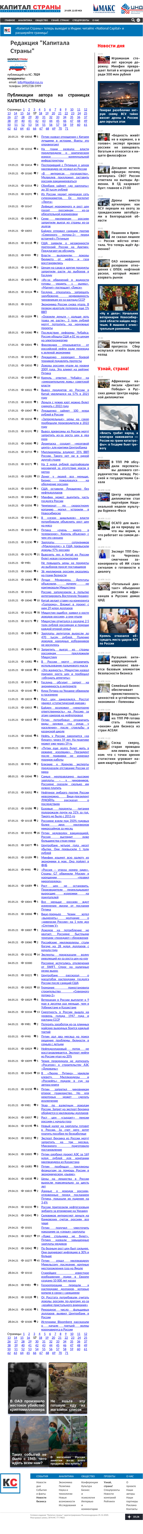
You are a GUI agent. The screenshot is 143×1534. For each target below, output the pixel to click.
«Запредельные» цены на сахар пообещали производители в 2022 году (65, 422)
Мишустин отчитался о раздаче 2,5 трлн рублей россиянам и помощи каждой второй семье (65, 624)
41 (30, 120)
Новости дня (111, 46)
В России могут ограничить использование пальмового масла (65, 663)
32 (50, 116)
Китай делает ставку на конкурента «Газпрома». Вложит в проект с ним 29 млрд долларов (65, 603)
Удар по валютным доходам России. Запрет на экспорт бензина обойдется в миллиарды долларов (65, 1108)
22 (66, 113)
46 (64, 120)
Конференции (89, 1481)
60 (78, 124)
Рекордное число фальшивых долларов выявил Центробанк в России (65, 1312)
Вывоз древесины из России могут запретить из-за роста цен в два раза (65, 434)
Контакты (132, 1508)
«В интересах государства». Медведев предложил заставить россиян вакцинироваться (65, 176)
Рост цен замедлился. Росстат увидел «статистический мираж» (65, 700)
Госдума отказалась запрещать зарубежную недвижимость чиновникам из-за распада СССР (65, 295)
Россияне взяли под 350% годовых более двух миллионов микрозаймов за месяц (65, 824)
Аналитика (25, 20)
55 (43, 124)
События (42, 1475)
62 (9, 128)
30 (36, 116)
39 (16, 120)
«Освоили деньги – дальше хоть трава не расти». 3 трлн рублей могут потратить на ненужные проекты (65, 321)
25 (85, 113)
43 (43, 120)
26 (9, 116)
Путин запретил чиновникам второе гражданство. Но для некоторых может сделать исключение (65, 1094)
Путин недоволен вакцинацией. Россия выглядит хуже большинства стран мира (65, 836)
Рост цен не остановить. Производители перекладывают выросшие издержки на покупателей (65, 891)
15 (21, 113)
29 (30, 116)
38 (9, 120)
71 (66, 128)
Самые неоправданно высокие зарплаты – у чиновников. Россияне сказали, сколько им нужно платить (65, 781)
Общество (41, 20)
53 (30, 124)
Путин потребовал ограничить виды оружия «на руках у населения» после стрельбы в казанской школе (65, 725)
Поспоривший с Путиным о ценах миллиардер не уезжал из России (65, 166)
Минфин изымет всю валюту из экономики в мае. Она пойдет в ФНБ (65, 860)
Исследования (67, 1504)
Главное (10, 20)
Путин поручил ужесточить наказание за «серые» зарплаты (65, 1229)
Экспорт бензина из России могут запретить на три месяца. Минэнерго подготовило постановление (65, 1143)
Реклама (131, 1504)
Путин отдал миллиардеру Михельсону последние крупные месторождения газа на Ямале (65, 1264)
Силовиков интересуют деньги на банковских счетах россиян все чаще (65, 1218)
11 (78, 109)
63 (15, 128)
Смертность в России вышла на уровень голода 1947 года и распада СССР (65, 1015)
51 (16, 124)
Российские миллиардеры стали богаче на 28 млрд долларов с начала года (65, 945)
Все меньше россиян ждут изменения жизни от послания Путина (65, 905)
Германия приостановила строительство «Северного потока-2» (65, 990)
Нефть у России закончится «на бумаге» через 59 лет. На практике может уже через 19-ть (65, 739)
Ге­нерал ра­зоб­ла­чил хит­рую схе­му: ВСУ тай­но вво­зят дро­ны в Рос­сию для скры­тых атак (119, 115)
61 (85, 124)
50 (9, 124)
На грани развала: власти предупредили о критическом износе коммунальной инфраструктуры (65, 154)
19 (46, 113)
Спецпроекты (81, 20)
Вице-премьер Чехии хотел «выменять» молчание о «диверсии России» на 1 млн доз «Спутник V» (65, 919)
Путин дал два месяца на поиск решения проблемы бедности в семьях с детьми (65, 1039)
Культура (86, 1485)
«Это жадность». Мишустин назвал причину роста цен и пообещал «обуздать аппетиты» (65, 673)
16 (28, 113)
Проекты (109, 1475)
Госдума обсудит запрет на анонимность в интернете (65, 683)
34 (64, 116)
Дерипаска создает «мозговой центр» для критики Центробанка (65, 445)
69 (53, 128)
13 (9, 113)
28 (23, 116)
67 (41, 128)
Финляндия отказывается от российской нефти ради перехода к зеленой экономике (65, 348)
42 (36, 120)
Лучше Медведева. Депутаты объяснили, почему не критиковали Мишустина (65, 583)
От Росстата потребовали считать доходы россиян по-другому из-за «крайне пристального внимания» (65, 1300)
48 (78, 120)
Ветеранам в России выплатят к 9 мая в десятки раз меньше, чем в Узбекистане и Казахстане (65, 1003)
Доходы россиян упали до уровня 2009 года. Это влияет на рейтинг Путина (65, 368)
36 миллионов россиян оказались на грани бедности (65, 572)
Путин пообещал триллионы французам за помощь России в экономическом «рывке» (65, 1169)
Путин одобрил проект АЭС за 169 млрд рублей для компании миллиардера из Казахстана (65, 1157)
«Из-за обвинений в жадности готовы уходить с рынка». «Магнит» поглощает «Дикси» (65, 283)
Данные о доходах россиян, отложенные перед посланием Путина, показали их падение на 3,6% (65, 1196)
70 (60, 128)
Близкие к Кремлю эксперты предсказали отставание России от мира (65, 767)
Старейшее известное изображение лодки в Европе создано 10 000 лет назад (65, 1276)
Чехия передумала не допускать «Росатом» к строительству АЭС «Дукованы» (65, 1064)
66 (34, 128)
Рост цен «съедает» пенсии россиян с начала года (65, 1119)
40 (23, 120)
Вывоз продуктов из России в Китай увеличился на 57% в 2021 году (65, 393)
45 (57, 120)
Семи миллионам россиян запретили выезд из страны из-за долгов (65, 222)
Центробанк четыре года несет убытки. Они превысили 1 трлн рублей (65, 848)
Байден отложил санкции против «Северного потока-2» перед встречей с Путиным (65, 234)
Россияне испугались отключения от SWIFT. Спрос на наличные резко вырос (65, 966)
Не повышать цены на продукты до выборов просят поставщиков (65, 564)
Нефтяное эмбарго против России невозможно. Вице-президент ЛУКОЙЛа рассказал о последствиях (65, 797)
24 (79, 113)
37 (85, 116)
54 (36, 124)
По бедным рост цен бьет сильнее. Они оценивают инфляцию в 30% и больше (65, 1251)
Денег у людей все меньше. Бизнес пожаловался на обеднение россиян (65, 479)
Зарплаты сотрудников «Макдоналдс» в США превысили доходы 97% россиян (65, 545)
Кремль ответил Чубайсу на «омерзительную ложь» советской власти (65, 381)
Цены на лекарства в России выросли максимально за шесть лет (65, 1182)
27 (16, 116)
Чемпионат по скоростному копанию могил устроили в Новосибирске (65, 508)
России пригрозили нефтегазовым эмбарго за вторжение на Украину (65, 1208)
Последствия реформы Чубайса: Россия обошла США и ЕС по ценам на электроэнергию (65, 336)
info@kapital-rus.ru (30, 82)
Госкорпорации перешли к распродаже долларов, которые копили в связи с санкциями (65, 1288)
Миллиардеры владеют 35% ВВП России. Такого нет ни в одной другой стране (65, 455)
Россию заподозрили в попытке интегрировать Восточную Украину (65, 593)
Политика (64, 1485)
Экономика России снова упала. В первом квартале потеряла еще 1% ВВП (65, 307)
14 (15, 113)
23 (72, 113)
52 (23, 124)
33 (57, 116)
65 (28, 128)
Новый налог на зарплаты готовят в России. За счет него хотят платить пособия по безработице (65, 1129)
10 (71, 109)
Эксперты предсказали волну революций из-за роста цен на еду (65, 956)
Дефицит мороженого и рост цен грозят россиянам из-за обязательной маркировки (65, 209)
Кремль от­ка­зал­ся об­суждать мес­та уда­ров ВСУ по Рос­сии (119, 639)
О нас (95, 20)
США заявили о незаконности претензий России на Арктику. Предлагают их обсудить (65, 246)
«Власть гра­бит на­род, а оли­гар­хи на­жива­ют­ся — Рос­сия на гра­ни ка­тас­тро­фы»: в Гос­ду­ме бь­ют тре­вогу (119, 440)
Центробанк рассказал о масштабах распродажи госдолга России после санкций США (65, 978)
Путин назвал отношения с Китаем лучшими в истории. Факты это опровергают (65, 140)
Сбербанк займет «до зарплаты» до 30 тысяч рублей (65, 187)
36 (78, 116)
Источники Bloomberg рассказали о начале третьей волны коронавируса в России (65, 1325)
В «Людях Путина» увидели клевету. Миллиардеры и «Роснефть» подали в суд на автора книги (65, 1078)
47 (71, 120)
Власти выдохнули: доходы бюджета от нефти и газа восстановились (65, 258)
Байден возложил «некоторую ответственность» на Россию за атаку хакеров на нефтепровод (65, 711)
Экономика (65, 1481)
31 (43, 116)
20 (53, 113)
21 (59, 113)
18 (40, 113)
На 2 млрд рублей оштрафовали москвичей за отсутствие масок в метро (65, 467)
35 (71, 116)
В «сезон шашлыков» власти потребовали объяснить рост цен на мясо (65, 521)
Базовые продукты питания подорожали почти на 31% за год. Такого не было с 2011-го (65, 811)
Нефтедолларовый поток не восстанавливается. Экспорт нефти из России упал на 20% (65, 1052)
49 (85, 120)
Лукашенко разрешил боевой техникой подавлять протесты (65, 358)
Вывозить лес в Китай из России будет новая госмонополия (65, 556)
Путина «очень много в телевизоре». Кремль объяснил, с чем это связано (65, 533)
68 (47, 128)
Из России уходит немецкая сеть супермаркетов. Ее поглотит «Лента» (65, 197)
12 (85, 109)
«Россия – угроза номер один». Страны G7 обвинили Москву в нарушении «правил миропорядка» (65, 874)
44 (50, 120)
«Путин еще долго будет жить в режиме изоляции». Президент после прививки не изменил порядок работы (65, 753)
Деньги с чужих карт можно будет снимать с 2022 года (65, 403)
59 (71, 124)
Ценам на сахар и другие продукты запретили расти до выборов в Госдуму (65, 271)
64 (21, 128)
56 (50, 124)
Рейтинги (109, 1500)
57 (57, 124)
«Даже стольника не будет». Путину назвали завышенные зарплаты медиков (65, 1239)
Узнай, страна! (60, 20)
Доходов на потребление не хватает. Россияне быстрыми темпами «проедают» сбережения (65, 933)
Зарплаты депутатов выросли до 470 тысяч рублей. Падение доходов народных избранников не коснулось (65, 638)
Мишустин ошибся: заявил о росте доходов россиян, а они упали (65, 614)
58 (64, 124)
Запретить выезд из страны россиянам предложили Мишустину (65, 652)
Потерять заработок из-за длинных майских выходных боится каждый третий (65, 1027)
